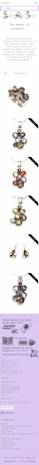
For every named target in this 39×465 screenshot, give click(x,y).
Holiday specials (8, 443)
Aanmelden (7, 408)
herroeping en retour (10, 392)
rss (34, 457)
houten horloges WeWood (11, 438)
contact (4, 378)
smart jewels (6, 431)
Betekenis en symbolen (11, 448)
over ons (5, 384)
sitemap (28, 457)
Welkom (4, 424)
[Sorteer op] (19, 73)
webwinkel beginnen (10, 461)
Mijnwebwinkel (30, 461)
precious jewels (8, 429)
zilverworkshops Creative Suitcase (16, 426)
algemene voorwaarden (10, 389)
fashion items (7, 441)
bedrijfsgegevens (8, 382)
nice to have (6, 446)
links (3, 394)
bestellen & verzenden (11, 387)
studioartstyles (7, 413)
